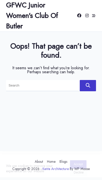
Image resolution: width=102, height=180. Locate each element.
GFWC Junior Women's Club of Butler (32, 15)
